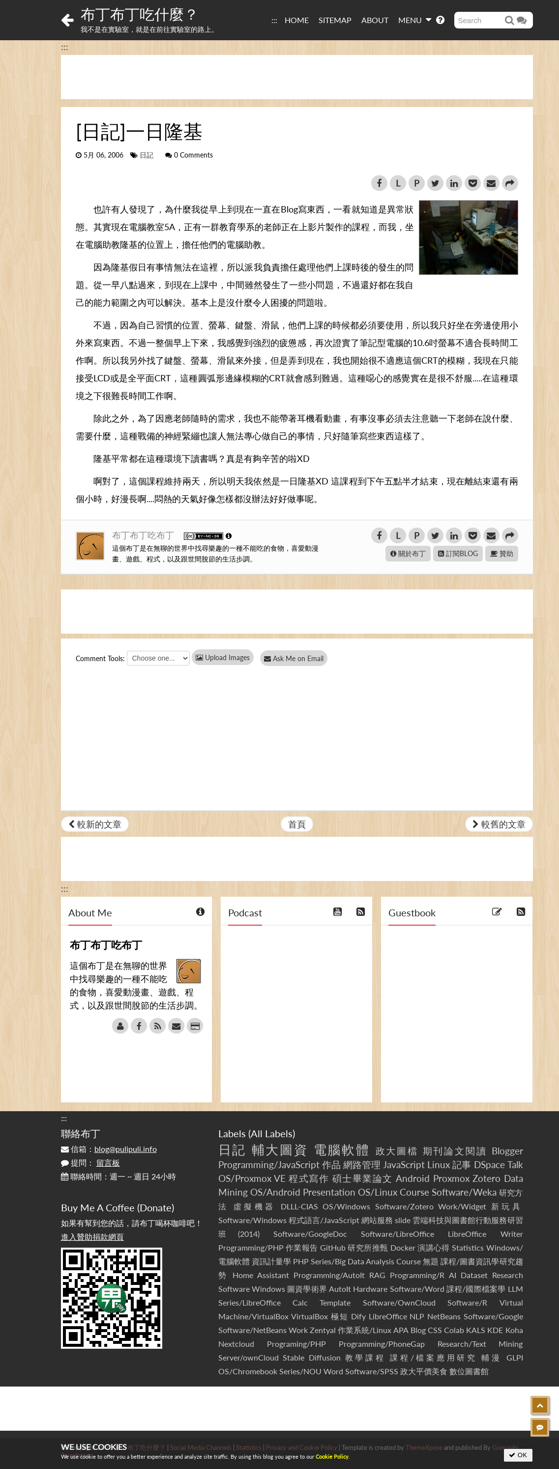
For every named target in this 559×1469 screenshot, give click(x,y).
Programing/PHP (296, 1343)
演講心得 (433, 1247)
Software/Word (417, 1288)
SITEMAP (335, 20)
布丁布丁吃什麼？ (140, 14)
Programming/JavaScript (269, 1164)
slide (403, 1220)
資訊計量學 (271, 1261)
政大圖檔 (397, 1150)
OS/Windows (346, 1206)
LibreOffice (388, 1316)
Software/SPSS (371, 1371)
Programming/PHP (251, 1247)
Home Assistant (261, 1275)
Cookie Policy (332, 1456)
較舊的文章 (499, 824)
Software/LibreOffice (397, 1233)
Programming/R (417, 1275)
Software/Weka (464, 1192)
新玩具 (507, 1206)
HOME (297, 20)
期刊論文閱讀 (455, 1150)
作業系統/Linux (364, 1330)
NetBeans (444, 1316)
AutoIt (340, 1288)
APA (401, 1330)
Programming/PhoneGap (382, 1343)
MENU (414, 20)
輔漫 (491, 1357)
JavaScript (404, 1164)
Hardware (370, 1288)
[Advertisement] (297, 77)
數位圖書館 (469, 1371)
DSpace (489, 1164)
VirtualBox (309, 1316)
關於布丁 (408, 553)
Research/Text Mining (480, 1343)
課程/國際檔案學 (476, 1288)
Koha (514, 1330)
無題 (431, 1261)
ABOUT (374, 20)
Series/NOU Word (311, 1371)
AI (452, 1275)
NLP (417, 1316)
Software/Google (493, 1316)
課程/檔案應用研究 (433, 1357)
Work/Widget (462, 1206)
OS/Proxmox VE (252, 1178)
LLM (515, 1288)
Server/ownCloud (248, 1357)
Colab (454, 1330)
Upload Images (223, 657)
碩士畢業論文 (362, 1178)
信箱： (109, 1148)
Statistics (468, 1247)
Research (507, 1275)
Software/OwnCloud (399, 1302)
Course (414, 1192)
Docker (402, 1247)
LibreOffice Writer (485, 1233)
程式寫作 (309, 1178)
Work (298, 1330)
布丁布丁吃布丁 (144, 535)
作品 (331, 1164)
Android (413, 1178)
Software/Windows (252, 1220)
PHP (301, 1261)
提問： (90, 1162)
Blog (418, 1330)
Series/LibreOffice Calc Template (284, 1302)
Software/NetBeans (252, 1330)
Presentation (329, 1192)
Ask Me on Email (297, 658)
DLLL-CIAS (299, 1206)
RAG (377, 1275)
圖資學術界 (307, 1288)
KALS (475, 1330)
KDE (495, 1330)
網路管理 (362, 1164)
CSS (435, 1330)
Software (234, 1288)
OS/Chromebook (247, 1371)
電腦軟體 (342, 1149)
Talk (515, 1164)
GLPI (514, 1357)
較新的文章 (94, 824)
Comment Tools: (100, 658)
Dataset (474, 1275)
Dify (358, 1316)
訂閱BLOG (458, 553)
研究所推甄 (368, 1247)
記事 (461, 1164)
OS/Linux (377, 1192)
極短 (339, 1316)
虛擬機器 (255, 1206)
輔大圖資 (280, 1149)
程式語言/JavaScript (324, 1220)
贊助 (501, 553)
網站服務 (377, 1220)
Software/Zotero (404, 1206)
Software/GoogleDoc (310, 1233)
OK (518, 1455)
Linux (438, 1164)
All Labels (272, 1133)
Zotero (486, 1178)
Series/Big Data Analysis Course (366, 1261)
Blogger (507, 1150)
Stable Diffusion (312, 1357)
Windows (268, 1288)
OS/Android (275, 1192)
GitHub (333, 1247)
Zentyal (323, 1330)
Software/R (467, 1302)
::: (274, 20)
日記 (146, 155)
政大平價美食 (423, 1371)
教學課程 (365, 1357)
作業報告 (302, 1247)
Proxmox (451, 1178)
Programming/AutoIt (329, 1275)
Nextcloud (236, 1343)
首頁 (297, 824)
